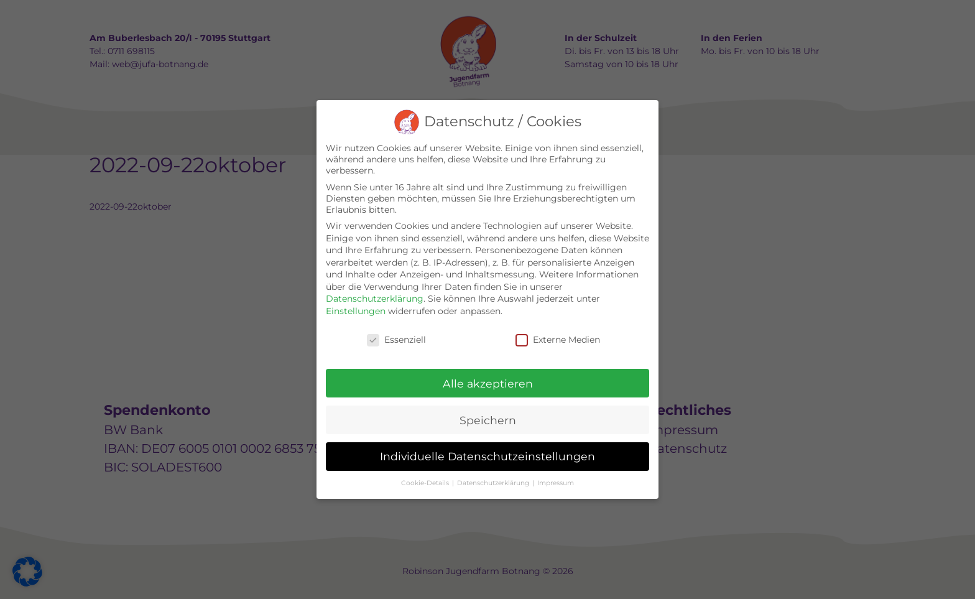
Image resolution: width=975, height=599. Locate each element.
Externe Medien (557, 339)
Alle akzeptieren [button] (488, 383)
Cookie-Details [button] (426, 483)
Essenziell (396, 339)
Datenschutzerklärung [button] (494, 483)
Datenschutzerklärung (374, 298)
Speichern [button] (488, 420)
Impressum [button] (555, 483)
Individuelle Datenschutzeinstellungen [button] (487, 456)
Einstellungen (356, 311)
